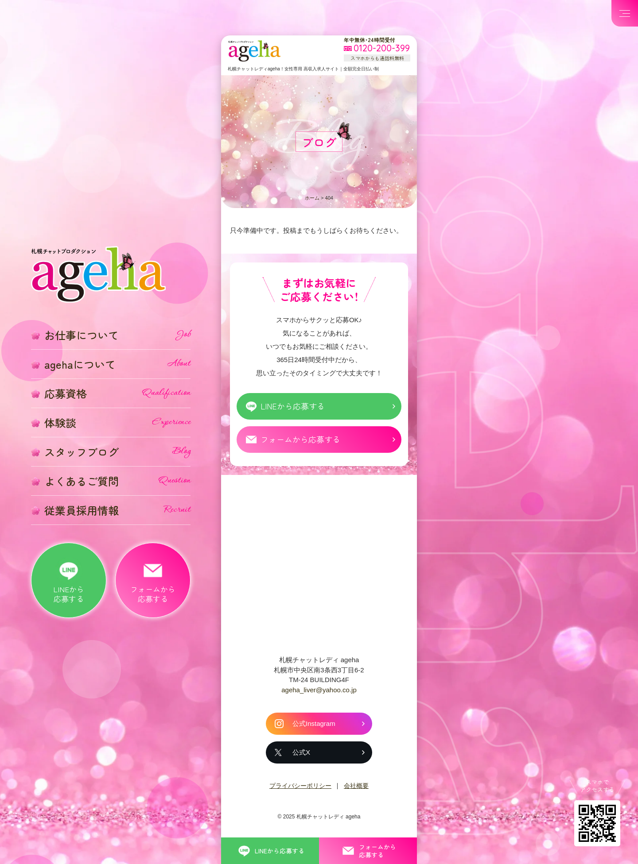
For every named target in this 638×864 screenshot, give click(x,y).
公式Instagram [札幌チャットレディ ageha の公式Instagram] (313, 723)
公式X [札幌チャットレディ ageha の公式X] (301, 752)
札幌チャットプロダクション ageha (254, 51)
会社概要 (356, 785)
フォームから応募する (300, 439)
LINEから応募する (293, 406)
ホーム (312, 198)
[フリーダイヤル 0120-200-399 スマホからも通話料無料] (377, 49)
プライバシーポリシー (300, 785)
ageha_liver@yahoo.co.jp (319, 690)
